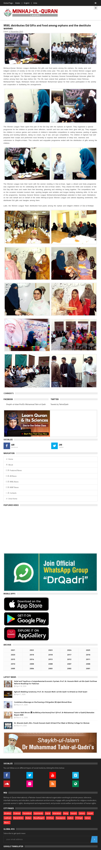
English (27, 3)
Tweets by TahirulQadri (59, 404)
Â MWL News (12, 481)
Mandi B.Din (18, 818)
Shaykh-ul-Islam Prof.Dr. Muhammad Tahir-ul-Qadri (26, 404)
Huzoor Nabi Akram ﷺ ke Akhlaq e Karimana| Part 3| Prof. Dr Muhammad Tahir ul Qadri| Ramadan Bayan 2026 (54, 713)
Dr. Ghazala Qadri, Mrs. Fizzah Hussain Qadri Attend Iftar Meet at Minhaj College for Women (52, 723)
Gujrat (47, 813)
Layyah (90, 813)
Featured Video (11, 505)
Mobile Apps (9, 593)
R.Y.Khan (50, 818)
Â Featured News (14, 470)
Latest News (10, 677)
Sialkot (70, 818)
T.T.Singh (79, 818)
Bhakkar (7, 813)
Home (9, 459)
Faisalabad (27, 813)
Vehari (87, 818)
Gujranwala (38, 813)
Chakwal (17, 813)
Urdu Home (11, 498)
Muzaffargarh (39, 818)
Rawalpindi (60, 818)
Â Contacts (11, 493)
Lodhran (7, 818)
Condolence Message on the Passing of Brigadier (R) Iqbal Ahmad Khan (43, 702)
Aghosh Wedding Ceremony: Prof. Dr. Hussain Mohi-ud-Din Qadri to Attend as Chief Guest (50, 692)
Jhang (66, 813)
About (9, 464)
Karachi (73, 813)
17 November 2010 (16, 31)
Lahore (82, 813)
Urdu (35, 3)
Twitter (55, 399)
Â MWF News (12, 487)
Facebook (8, 399)
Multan (28, 818)
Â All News (11, 476)
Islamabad (57, 813)
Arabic (17, 3)
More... (7, 822)
